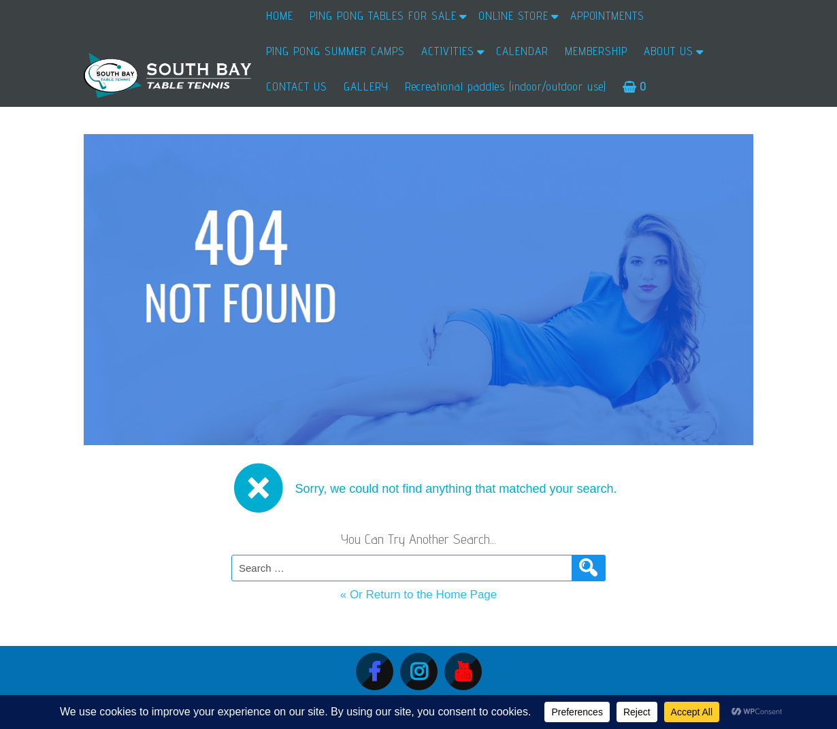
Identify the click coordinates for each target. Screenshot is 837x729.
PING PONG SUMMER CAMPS (335, 51)
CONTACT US (296, 86)
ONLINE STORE (513, 15)
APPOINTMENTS (607, 15)
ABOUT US (668, 51)
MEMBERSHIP (596, 51)
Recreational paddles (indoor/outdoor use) (505, 86)
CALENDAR (522, 51)
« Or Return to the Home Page (418, 594)
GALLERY (366, 86)
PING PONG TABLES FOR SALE (383, 15)
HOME (279, 15)
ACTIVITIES (447, 51)
